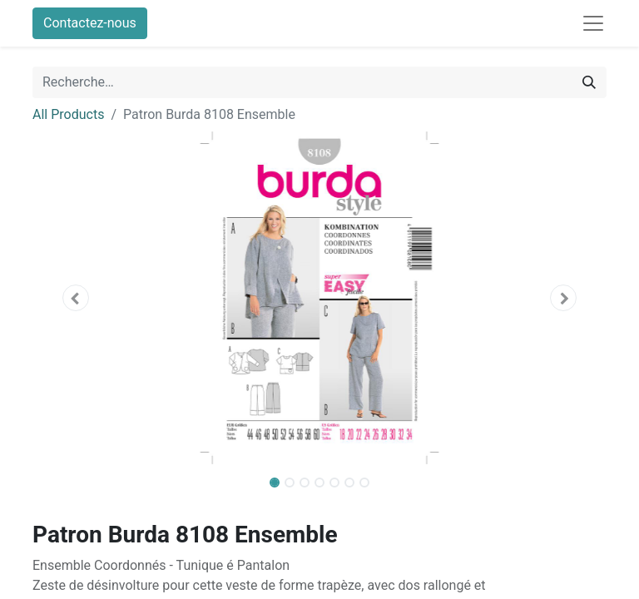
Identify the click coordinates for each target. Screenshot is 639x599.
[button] (75, 297)
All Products (68, 114)
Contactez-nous (89, 23)
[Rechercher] (589, 82)
